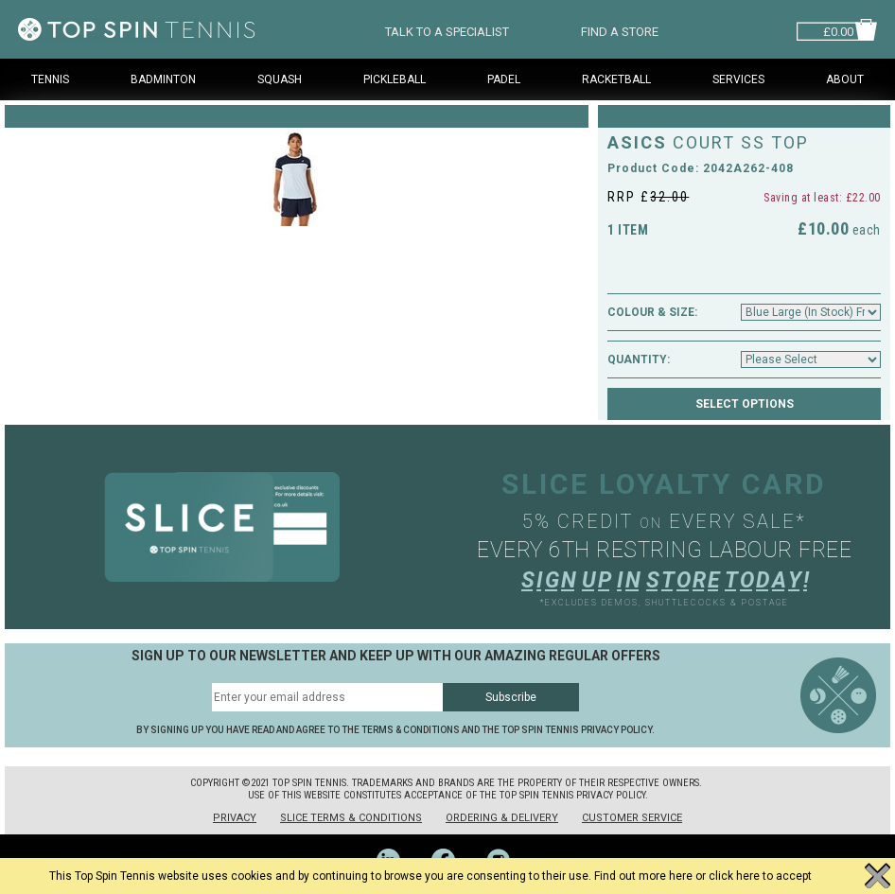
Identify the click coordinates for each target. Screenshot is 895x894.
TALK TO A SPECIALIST (447, 30)
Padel (503, 79)
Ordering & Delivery (502, 818)
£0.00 (838, 30)
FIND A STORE (619, 30)
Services (738, 79)
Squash (279, 79)
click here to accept (760, 876)
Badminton (163, 79)
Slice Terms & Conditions (351, 818)
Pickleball (394, 79)
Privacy (234, 818)
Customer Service (632, 818)
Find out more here (643, 876)
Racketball (616, 79)
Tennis (50, 79)
